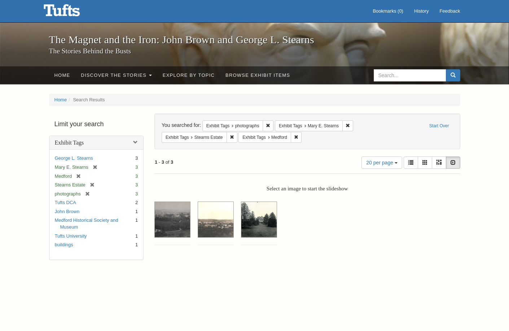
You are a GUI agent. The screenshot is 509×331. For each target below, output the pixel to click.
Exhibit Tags (69, 143)
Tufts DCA (65, 202)
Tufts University (71, 236)
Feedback (449, 11)
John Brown (67, 211)
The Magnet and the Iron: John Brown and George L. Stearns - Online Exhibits (71, 13)
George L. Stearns (74, 158)
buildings (64, 244)
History (421, 11)
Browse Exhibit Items (257, 75)
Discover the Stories (116, 75)
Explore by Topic (189, 75)
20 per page (382, 163)
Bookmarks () (388, 11)
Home (62, 75)
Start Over (439, 125)
